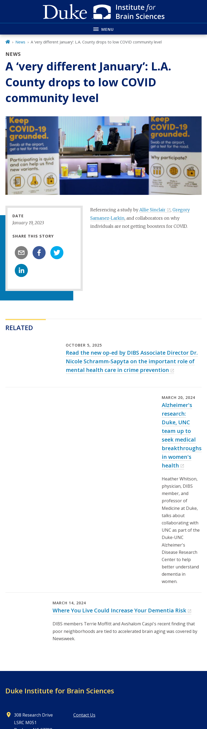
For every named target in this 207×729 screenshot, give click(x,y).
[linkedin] (21, 270)
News (20, 42)
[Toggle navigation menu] (103, 29)
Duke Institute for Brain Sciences (59, 691)
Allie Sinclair (152, 209)
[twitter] (57, 252)
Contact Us (84, 715)
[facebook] (39, 252)
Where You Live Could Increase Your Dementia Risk (119, 610)
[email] (21, 252)
